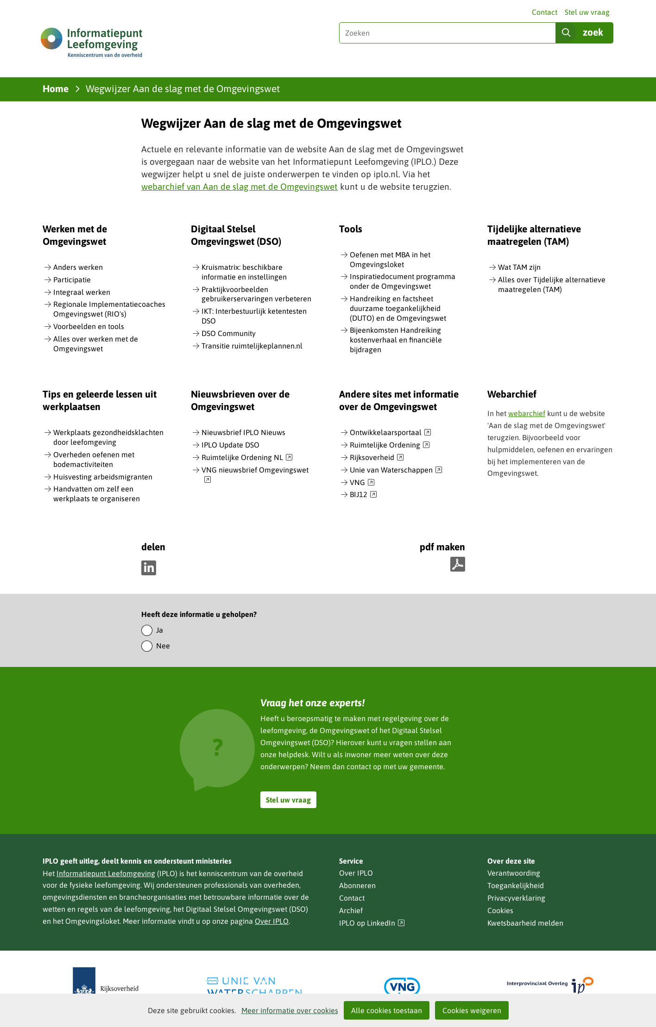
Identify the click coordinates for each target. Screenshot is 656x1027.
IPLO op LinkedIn (372, 923)
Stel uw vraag (587, 12)
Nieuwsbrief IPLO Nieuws (243, 432)
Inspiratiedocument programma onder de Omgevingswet (402, 281)
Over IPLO (272, 921)
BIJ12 (363, 494)
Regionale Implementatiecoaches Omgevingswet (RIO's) (109, 309)
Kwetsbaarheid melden (525, 923)
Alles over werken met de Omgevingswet (95, 344)
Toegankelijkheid (515, 885)
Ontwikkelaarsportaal (390, 432)
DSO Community (229, 333)
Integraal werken (81, 292)
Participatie (72, 279)
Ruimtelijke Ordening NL (247, 457)
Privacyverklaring (516, 898)
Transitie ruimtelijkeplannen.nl (252, 346)
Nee (163, 645)
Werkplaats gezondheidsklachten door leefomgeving (108, 437)
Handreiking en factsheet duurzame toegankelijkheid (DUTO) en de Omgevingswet (398, 308)
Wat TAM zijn (519, 267)
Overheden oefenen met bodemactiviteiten (93, 459)
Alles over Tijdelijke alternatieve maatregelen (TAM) (552, 284)
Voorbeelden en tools (88, 326)
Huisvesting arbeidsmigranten (102, 477)
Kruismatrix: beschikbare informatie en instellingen (244, 272)
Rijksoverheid (377, 457)
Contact (544, 12)
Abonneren (357, 885)
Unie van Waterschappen (396, 470)
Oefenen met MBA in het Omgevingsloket (390, 259)
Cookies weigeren (471, 1010)
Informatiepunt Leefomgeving (106, 873)
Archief (351, 910)
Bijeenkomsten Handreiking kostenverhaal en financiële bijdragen (396, 340)
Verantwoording (513, 873)
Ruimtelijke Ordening (390, 445)
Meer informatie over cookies (289, 1010)
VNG (362, 482)
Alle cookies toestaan (386, 1010)
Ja (159, 630)
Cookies (500, 910)
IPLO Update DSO (230, 445)
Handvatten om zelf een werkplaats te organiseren (96, 494)
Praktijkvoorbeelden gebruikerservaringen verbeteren (256, 294)
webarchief (526, 413)
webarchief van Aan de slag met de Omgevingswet (239, 186)
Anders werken (78, 267)
